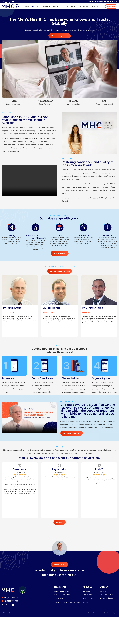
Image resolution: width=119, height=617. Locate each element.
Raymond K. (59, 469)
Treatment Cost (58, 6)
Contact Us (94, 6)
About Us (34, 6)
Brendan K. (20, 469)
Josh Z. (99, 469)
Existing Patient (82, 6)
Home (27, 6)
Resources (70, 6)
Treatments (45, 6)
